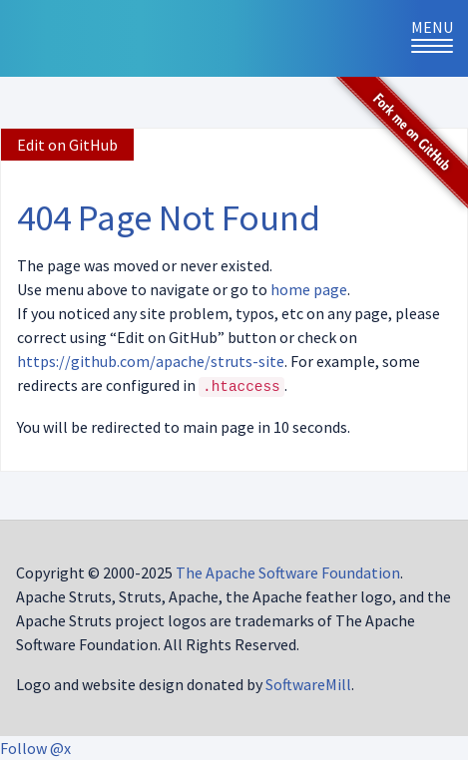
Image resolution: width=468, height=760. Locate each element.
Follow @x (35, 748)
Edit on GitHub (67, 145)
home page (308, 289)
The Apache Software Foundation (288, 572)
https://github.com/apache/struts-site (150, 361)
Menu (439, 37)
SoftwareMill (308, 684)
